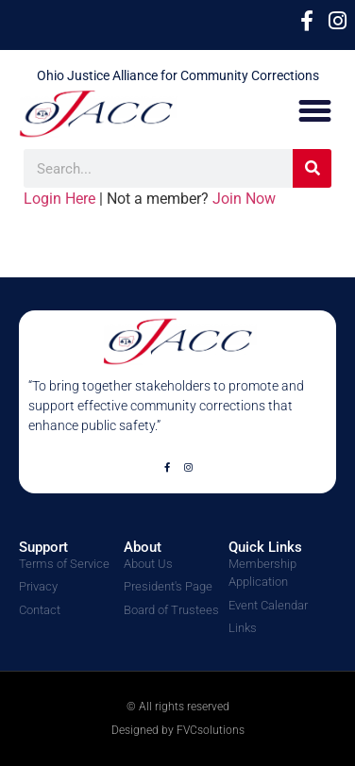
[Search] (312, 168)
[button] (315, 111)
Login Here (59, 199)
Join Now (244, 199)
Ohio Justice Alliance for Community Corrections (178, 75)
